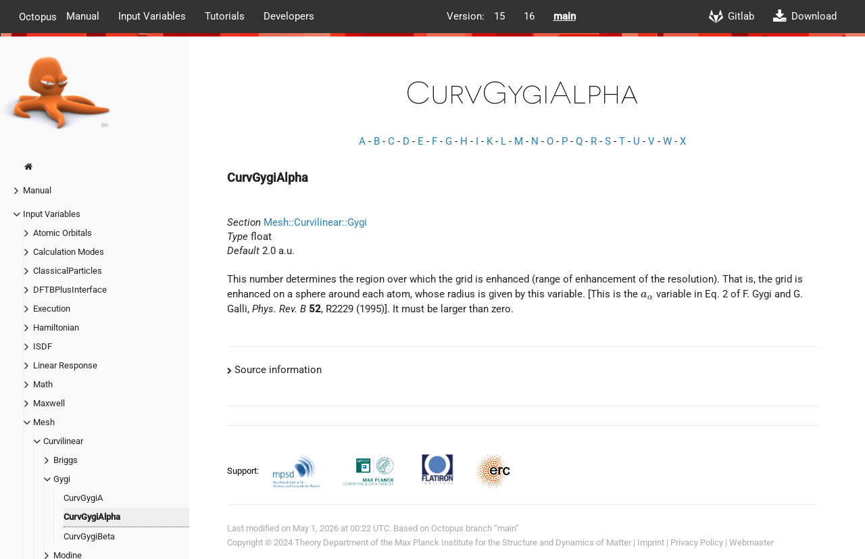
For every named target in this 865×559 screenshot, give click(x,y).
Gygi (61, 479)
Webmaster (751, 542)
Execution (51, 308)
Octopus (38, 16)
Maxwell (49, 403)
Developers (289, 16)
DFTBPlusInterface (70, 290)
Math (43, 384)
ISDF (42, 346)
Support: (244, 471)
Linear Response (65, 365)
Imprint (650, 542)
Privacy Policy (696, 542)
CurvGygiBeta (89, 536)
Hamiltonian (56, 327)
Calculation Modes (68, 252)
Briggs (65, 460)
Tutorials (225, 16)
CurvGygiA (83, 498)
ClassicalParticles (67, 271)
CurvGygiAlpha (92, 517)
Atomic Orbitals (62, 233)
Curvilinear (63, 441)
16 (529, 16)
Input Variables (152, 16)
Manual (82, 16)
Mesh (44, 422)
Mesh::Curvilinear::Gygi (315, 222)
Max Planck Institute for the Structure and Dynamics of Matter (513, 542)
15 (499, 16)
